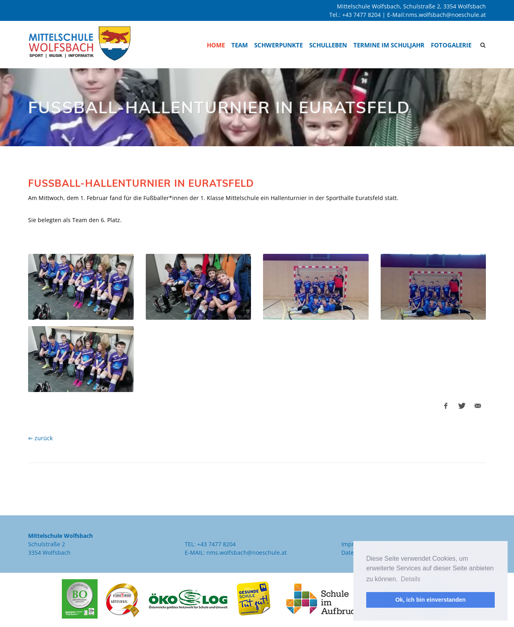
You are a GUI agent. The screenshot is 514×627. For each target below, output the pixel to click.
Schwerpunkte (278, 45)
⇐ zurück (40, 438)
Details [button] (410, 579)
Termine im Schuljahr (388, 45)
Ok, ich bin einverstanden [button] (430, 599)
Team (239, 45)
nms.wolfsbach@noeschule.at (446, 14)
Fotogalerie (451, 45)
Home (216, 45)
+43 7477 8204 (361, 14)
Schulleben (328, 45)
